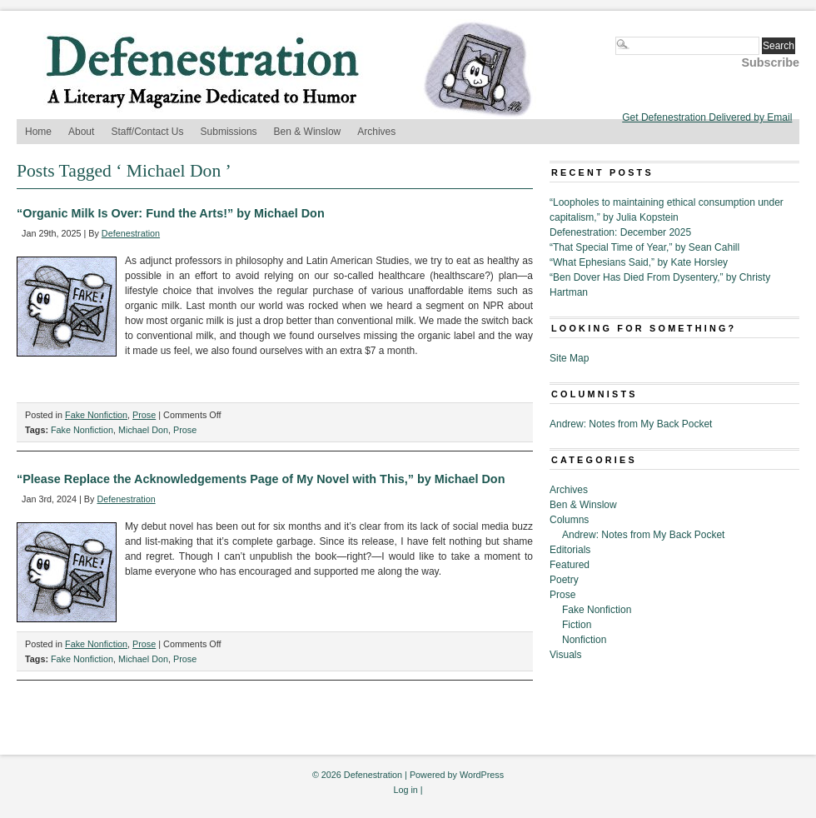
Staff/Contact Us (147, 131)
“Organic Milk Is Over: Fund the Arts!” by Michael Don (171, 213)
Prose (144, 415)
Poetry (564, 580)
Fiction (576, 625)
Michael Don (143, 430)
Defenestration (131, 233)
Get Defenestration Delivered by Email (707, 117)
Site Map (569, 358)
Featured (570, 565)
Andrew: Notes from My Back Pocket (631, 424)
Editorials (570, 550)
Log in (405, 790)
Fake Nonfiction (96, 415)
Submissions (229, 131)
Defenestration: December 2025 (620, 232)
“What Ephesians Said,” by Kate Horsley (639, 262)
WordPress (482, 775)
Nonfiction (584, 640)
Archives (376, 131)
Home (38, 131)
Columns (569, 520)
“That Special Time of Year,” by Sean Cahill (644, 247)
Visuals (565, 655)
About (81, 131)
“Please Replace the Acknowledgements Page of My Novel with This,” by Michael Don (261, 479)
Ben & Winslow (307, 131)
